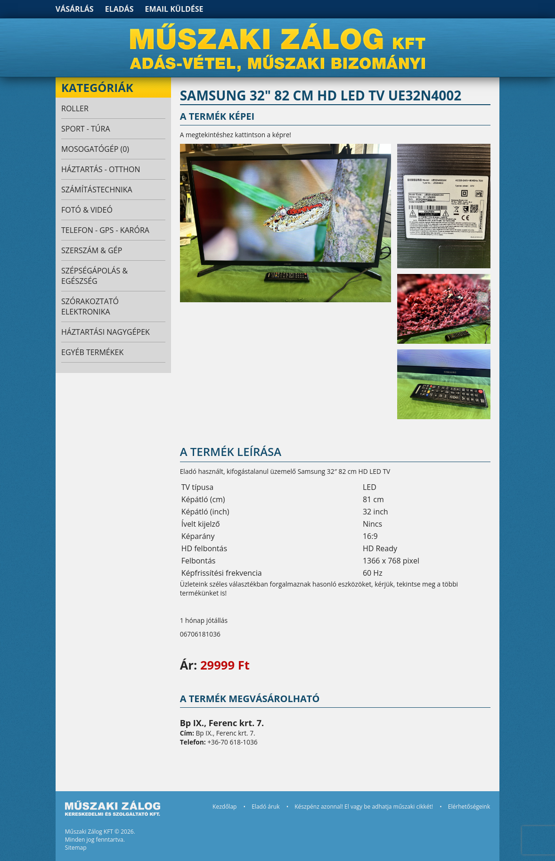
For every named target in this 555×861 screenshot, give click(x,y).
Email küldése (174, 9)
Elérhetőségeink (469, 807)
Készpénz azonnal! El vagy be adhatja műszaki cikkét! (363, 807)
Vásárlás (75, 9)
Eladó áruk (265, 807)
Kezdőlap (224, 807)
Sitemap (76, 848)
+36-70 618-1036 (232, 741)
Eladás (119, 9)
